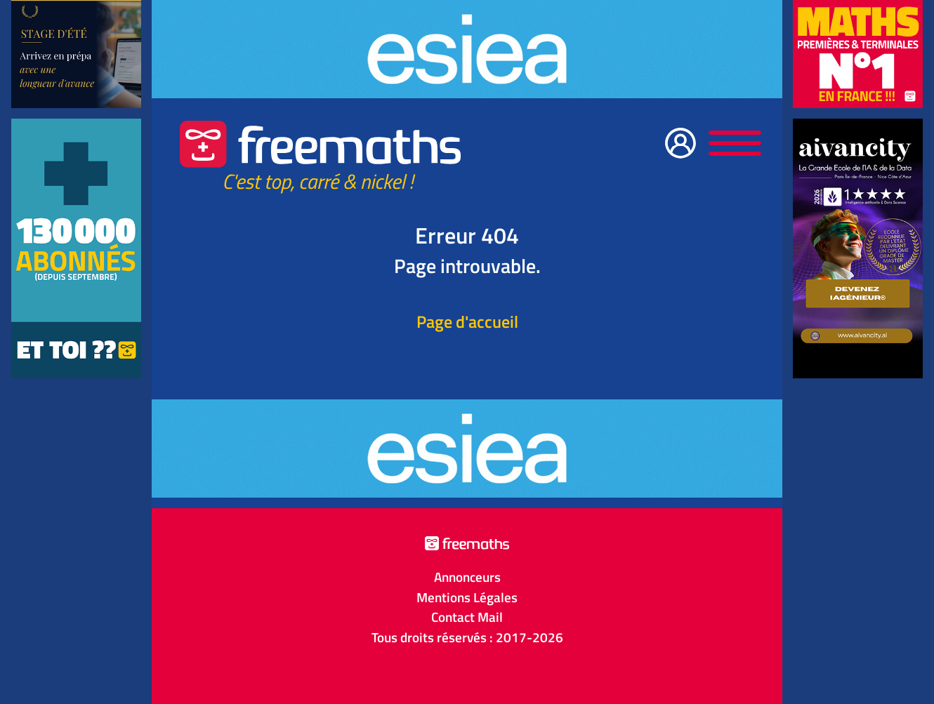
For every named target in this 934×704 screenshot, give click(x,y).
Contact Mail (467, 617)
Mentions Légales (467, 597)
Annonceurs (467, 577)
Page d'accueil (467, 321)
